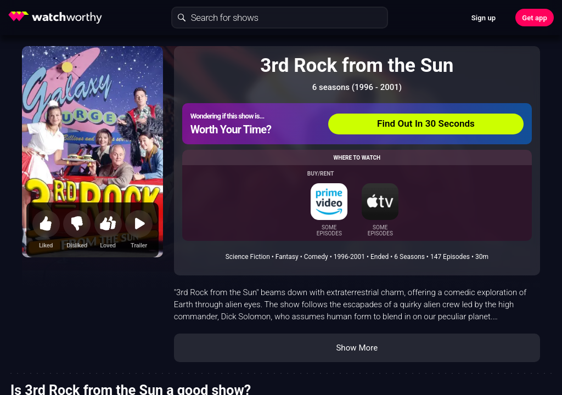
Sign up (483, 18)
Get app (534, 18)
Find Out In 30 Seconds (426, 123)
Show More (357, 348)
